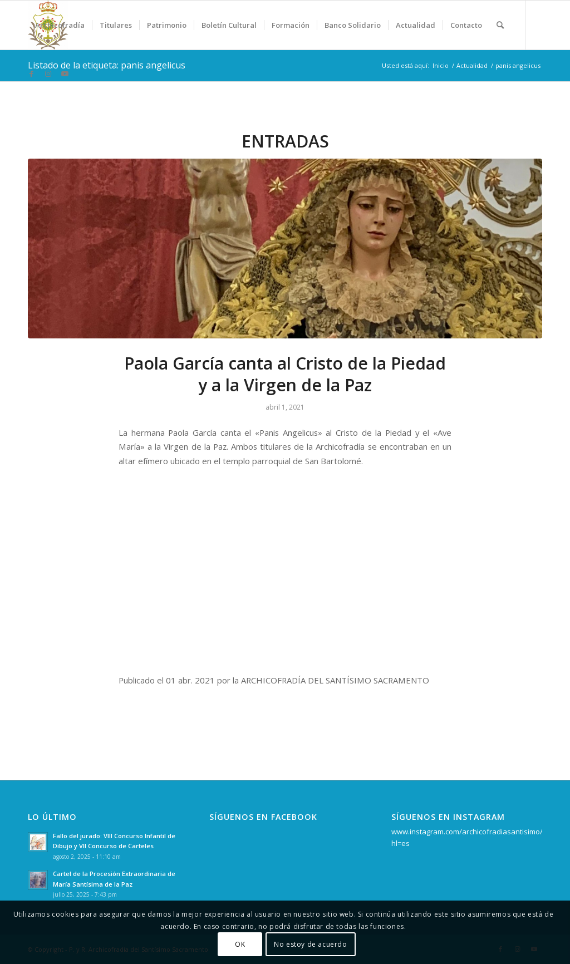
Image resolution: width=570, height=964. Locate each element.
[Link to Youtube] (64, 73)
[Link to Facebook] (31, 73)
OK (240, 944)
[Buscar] (500, 25)
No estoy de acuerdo (310, 944)
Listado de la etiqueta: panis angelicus (106, 65)
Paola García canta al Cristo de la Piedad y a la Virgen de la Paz (285, 374)
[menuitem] (60, 25)
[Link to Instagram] (48, 73)
